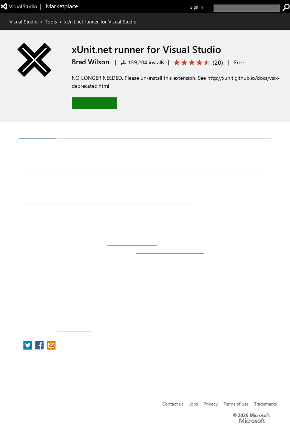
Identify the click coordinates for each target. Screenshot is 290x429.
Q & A (70, 131)
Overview (37, 130)
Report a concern (74, 329)
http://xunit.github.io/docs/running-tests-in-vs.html (108, 201)
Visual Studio (23, 21)
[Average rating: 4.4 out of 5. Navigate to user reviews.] (197, 62)
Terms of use (236, 404)
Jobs (193, 404)
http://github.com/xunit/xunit (170, 251)
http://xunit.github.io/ (132, 243)
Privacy (211, 404)
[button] (94, 103)
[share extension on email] (51, 347)
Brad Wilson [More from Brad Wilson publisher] (91, 61)
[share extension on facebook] (40, 347)
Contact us (173, 404)
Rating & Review (111, 131)
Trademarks (265, 404)
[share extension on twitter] (28, 347)
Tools (51, 21)
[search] (246, 8)
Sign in (196, 7)
